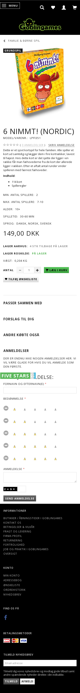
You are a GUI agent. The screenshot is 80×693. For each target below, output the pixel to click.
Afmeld (27, 681)
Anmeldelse (12, 469)
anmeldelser (33, 145)
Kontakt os (12, 522)
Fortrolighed (14, 544)
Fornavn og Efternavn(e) (23, 384)
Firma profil (12, 536)
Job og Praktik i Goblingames (26, 549)
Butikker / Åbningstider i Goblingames (33, 518)
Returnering (12, 540)
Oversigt (10, 553)
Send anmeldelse (19, 498)
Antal (9, 270)
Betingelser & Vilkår (19, 527)
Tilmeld (11, 681)
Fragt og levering (17, 531)
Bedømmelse (13, 398)
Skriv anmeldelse (61, 145)
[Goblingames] (40, 24)
